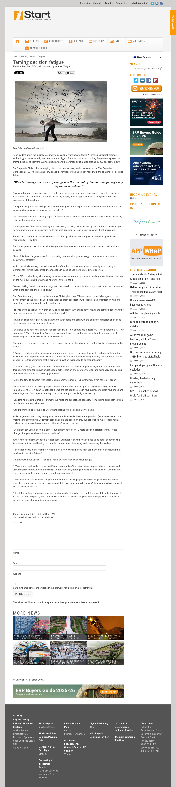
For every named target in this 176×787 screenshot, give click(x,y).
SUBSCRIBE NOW (173, 22)
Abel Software (20, 730)
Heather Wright (62, 66)
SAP (15, 744)
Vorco (67, 754)
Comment (18, 522)
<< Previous (142, 234)
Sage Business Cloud (24, 740)
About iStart (85, 3)
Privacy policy (147, 740)
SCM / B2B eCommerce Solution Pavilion (124, 727)
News (16, 56)
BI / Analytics (46, 723)
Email (70, 73)
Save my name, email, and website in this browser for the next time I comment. (53, 587)
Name (16, 552)
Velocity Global (20, 747)
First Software (20, 734)
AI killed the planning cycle (145, 313)
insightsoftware (47, 727)
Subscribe (98, 3)
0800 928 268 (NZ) (150, 747)
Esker (41, 740)
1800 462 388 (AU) (150, 751)
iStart (92, 727)
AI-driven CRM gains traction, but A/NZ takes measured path (144, 339)
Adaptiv (42, 767)
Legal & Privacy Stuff (138, 3)
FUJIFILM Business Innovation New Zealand (48, 774)
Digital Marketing (99, 723)
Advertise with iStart (151, 730)
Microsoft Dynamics (23, 737)
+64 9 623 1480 (148, 744)
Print (61, 73)
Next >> (153, 234)
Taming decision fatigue (33, 56)
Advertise (109, 3)
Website (17, 573)
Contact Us (121, 3)
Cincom (43, 753)
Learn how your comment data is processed (76, 602)
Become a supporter (151, 734)
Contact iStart (148, 737)
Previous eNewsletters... (153, 95)
